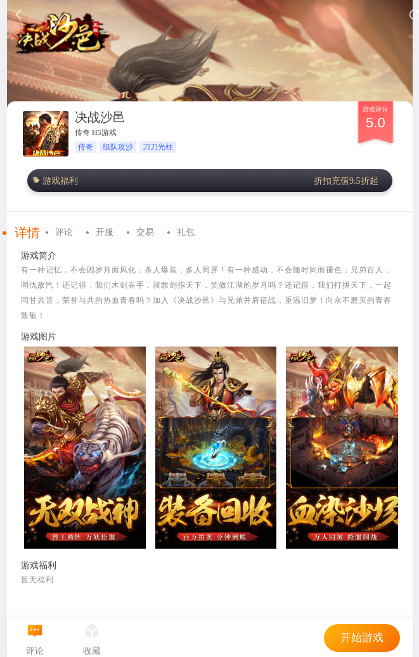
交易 (145, 232)
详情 (27, 232)
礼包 (186, 232)
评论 (64, 232)
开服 (104, 232)
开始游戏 (362, 638)
